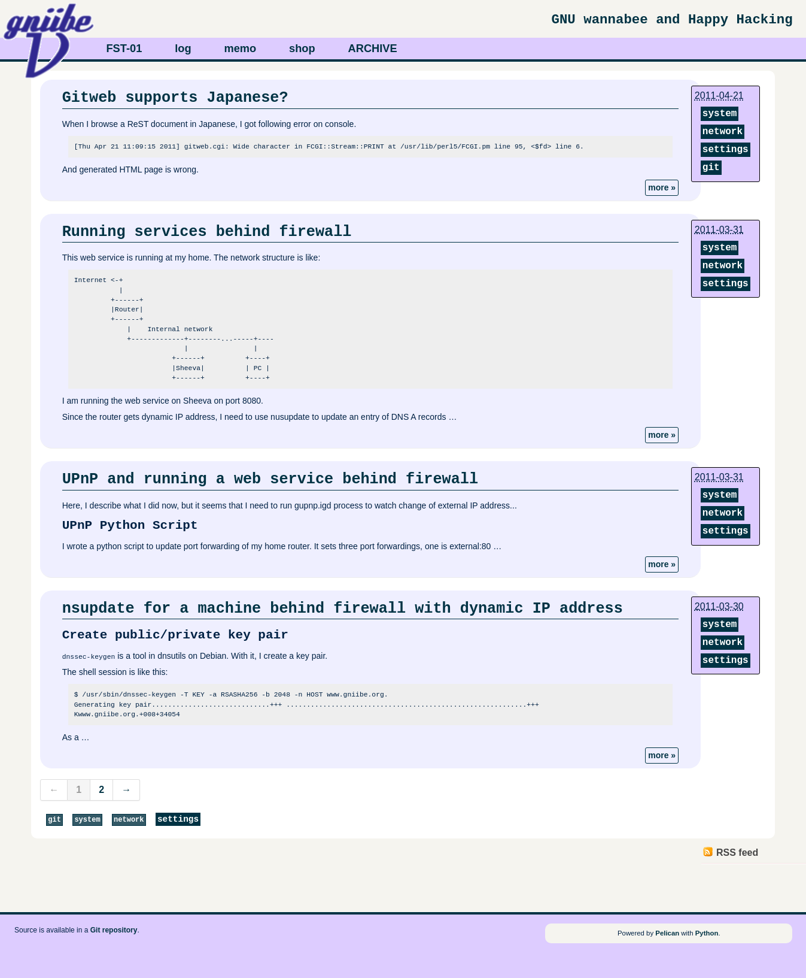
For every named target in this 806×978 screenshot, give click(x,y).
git (711, 167)
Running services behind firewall (207, 232)
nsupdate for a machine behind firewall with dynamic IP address (342, 608)
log (183, 48)
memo (240, 48)
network (722, 131)
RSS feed (737, 852)
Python (707, 933)
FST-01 (124, 48)
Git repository (114, 929)
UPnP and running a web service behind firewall (270, 479)
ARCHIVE (372, 48)
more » (662, 187)
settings (725, 149)
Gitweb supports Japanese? (175, 97)
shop (302, 48)
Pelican (667, 933)
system (719, 113)
